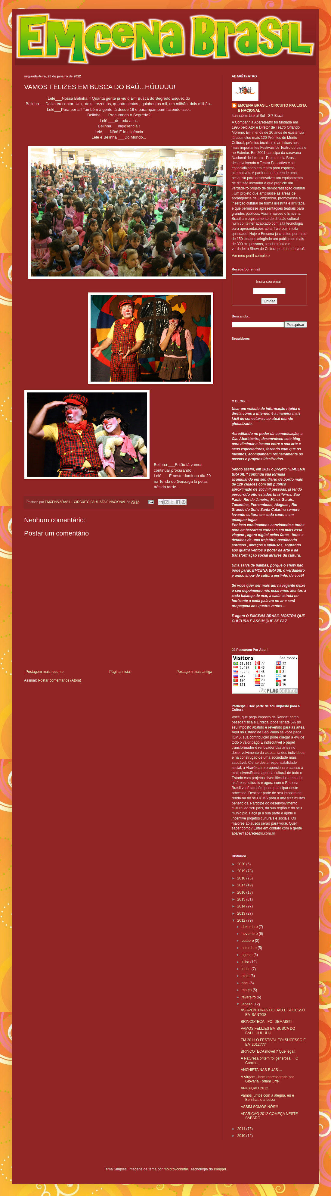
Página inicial (120, 672)
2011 (241, 1129)
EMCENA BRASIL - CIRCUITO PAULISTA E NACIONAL (272, 108)
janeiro (247, 1004)
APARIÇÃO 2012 (254, 1088)
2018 (241, 878)
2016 (241, 892)
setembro (250, 948)
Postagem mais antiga (194, 672)
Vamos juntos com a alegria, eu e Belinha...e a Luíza (267, 1097)
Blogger (220, 1169)
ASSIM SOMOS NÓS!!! (259, 1107)
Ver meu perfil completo (251, 256)
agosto (247, 955)
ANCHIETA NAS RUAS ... (261, 1070)
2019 (241, 871)
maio (246, 976)
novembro (250, 934)
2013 (241, 913)
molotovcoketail (176, 1169)
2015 (241, 899)
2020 (241, 864)
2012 (241, 920)
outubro (248, 940)
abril (245, 983)
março (247, 990)
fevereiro (249, 997)
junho (247, 969)
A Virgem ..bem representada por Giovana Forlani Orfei (267, 1079)
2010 (241, 1136)
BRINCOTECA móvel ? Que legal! (268, 1051)
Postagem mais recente (44, 672)
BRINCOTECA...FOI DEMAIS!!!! (266, 1022)
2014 (241, 906)
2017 (241, 885)
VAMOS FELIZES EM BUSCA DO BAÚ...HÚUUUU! (268, 1030)
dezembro (250, 927)
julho (246, 962)
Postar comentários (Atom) (59, 680)
